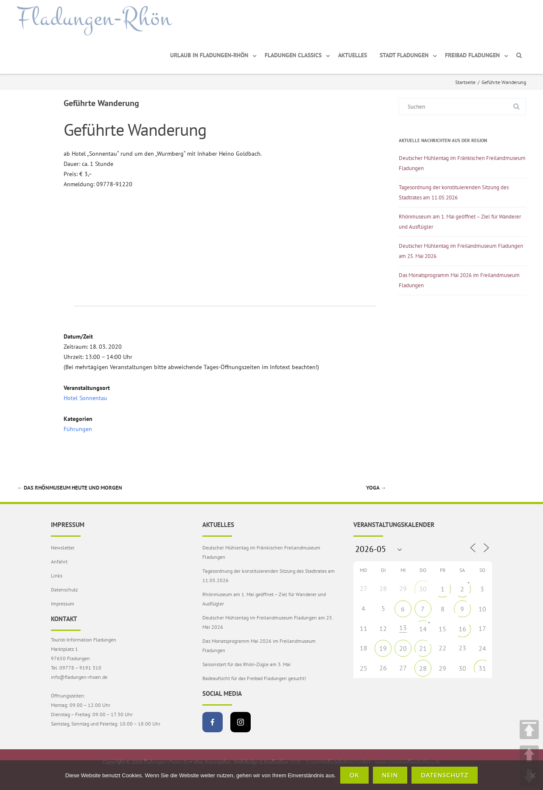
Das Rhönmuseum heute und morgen (69, 487)
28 (423, 668)
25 (363, 668)
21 (423, 648)
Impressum (62, 603)
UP (529, 755)
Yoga (376, 487)
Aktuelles (352, 55)
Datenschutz (64, 589)
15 (442, 629)
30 (423, 589)
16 (462, 629)
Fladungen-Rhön (94, 18)
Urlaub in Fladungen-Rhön (209, 55)
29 (442, 668)
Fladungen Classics (293, 55)
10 (482, 609)
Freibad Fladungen (472, 55)
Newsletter (63, 547)
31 (482, 668)
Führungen (78, 429)
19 (383, 648)
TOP (529, 729)
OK (354, 775)
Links (56, 575)
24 (482, 648)
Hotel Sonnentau (85, 398)
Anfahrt (59, 561)
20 (403, 648)
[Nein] (532, 775)
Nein (390, 775)
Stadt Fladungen (404, 55)
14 (423, 629)
